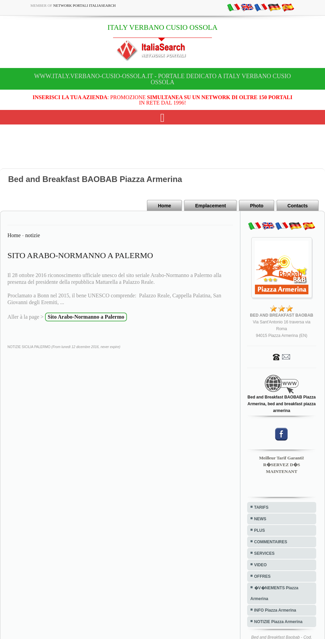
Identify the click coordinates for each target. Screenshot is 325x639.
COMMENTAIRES (270, 542)
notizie (32, 235)
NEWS (260, 519)
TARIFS (261, 507)
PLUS (259, 530)
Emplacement (210, 205)
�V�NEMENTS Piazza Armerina (275, 593)
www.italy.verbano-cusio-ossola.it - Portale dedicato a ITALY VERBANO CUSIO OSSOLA (162, 79)
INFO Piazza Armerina (275, 610)
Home (164, 205)
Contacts (297, 205)
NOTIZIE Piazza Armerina (278, 621)
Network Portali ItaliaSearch (84, 5)
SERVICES (264, 553)
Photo (256, 205)
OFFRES (262, 576)
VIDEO (260, 565)
